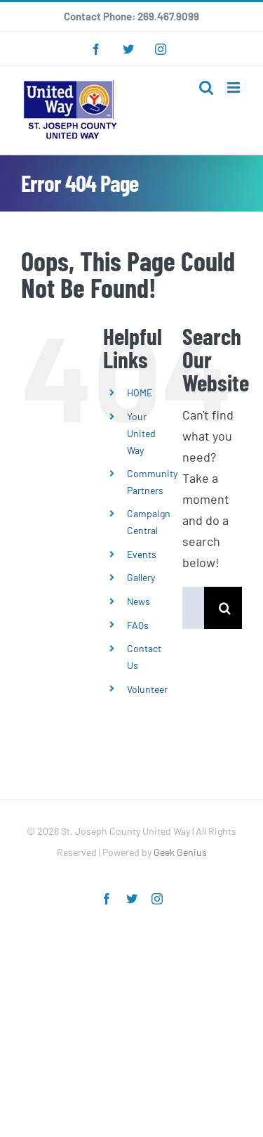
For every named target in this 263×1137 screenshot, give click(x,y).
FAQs (138, 625)
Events (141, 554)
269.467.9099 (168, 16)
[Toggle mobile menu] (234, 87)
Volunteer (147, 689)
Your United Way (141, 433)
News (138, 601)
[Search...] (193, 608)
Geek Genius (180, 852)
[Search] (225, 608)
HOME (139, 392)
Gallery (141, 577)
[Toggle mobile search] (206, 87)
